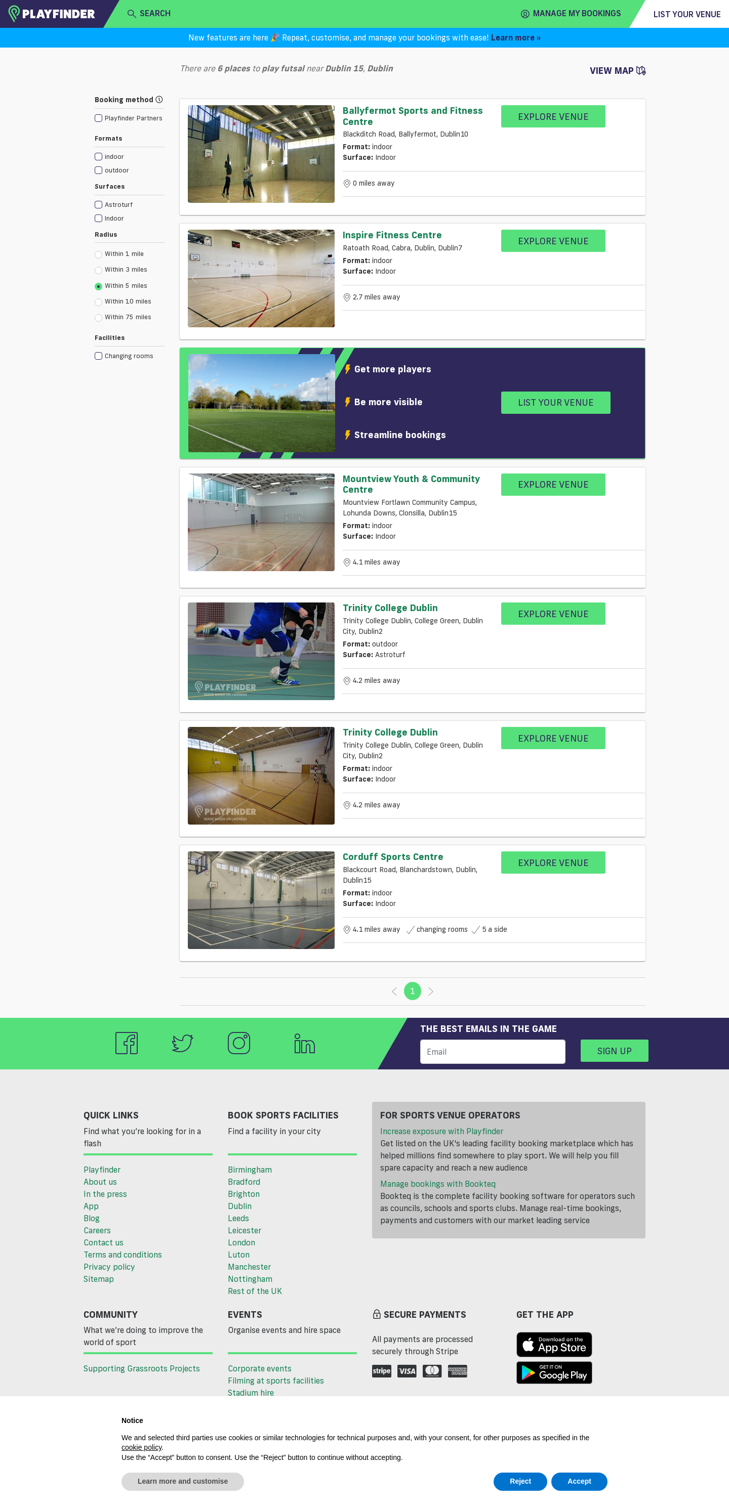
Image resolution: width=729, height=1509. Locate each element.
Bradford (244, 1182)
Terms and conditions (123, 1254)
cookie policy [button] (141, 1447)
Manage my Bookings (571, 13)
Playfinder (102, 1170)
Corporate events (260, 1368)
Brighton (244, 1194)
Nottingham (250, 1279)
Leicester (244, 1230)
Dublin (240, 1206)
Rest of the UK (255, 1291)
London (241, 1242)
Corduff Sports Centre (393, 856)
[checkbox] (129, 117)
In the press (105, 1194)
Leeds (238, 1218)
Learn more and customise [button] (183, 1481)
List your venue (687, 14)
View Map (617, 70)
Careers (97, 1230)
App (91, 1206)
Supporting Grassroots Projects (142, 1368)
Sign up (614, 1051)
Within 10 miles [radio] (123, 301)
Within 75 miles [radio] (123, 317)
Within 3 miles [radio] (121, 269)
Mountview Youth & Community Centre (411, 484)
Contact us (104, 1242)
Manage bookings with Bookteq (438, 1184)
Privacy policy (109, 1267)
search (149, 13)
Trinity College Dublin (390, 607)
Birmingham (250, 1170)
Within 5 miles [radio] (121, 285)
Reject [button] (520, 1481)
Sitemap (99, 1279)
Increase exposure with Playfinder (441, 1131)
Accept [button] (579, 1481)
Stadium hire (251, 1393)
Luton (239, 1254)
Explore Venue (553, 116)
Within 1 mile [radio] (119, 253)
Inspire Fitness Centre (392, 235)
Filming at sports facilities (276, 1380)
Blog (92, 1218)
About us (100, 1182)
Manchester (249, 1267)
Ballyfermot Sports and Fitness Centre (413, 115)
